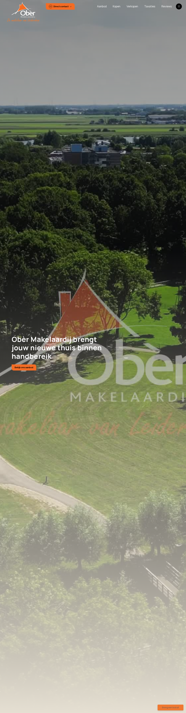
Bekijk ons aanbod (24, 367)
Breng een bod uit (170, 707)
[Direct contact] (60, 6)
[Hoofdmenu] (179, 6)
